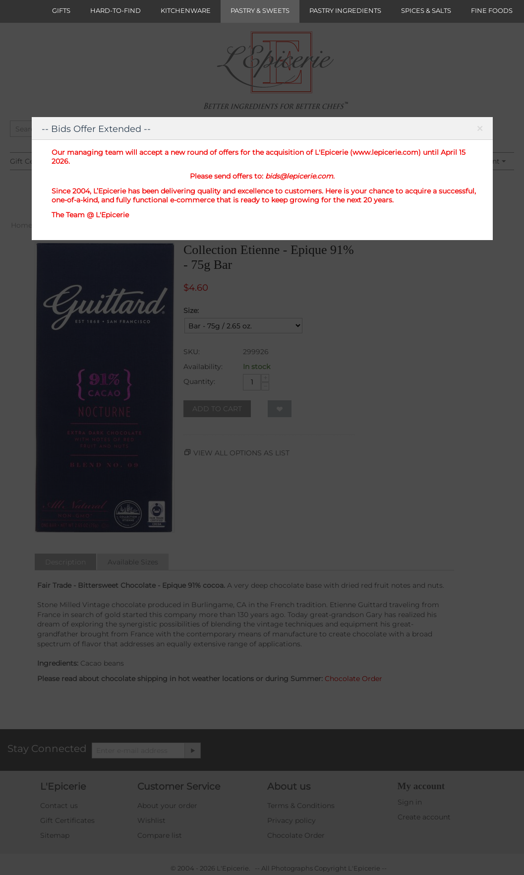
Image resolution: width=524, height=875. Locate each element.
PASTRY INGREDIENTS (345, 10)
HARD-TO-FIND (115, 10)
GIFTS (61, 10)
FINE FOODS (492, 10)
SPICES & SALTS (426, 10)
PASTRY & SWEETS (260, 10)
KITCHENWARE (186, 10)
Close (480, 130)
